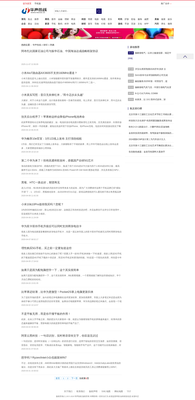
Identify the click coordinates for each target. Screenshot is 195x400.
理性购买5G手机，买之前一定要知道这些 (46, 248)
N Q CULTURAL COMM (146, 93)
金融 (60, 19)
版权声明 (93, 391)
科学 (67, 24)
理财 (67, 19)
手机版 (37, 3)
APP (146, 24)
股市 (53, 19)
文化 (140, 24)
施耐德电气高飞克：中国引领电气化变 (153, 87)
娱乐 (170, 19)
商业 (73, 19)
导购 (97, 24)
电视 (103, 19)
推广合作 (166, 4)
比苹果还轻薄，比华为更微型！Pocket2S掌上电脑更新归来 (57, 291)
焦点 (30, 19)
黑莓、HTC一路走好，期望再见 (40, 182)
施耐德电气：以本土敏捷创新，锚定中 (153, 53)
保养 (110, 24)
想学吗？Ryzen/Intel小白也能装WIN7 (44, 357)
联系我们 (80, 391)
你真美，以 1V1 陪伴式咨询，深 (150, 99)
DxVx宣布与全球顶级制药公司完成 (151, 75)
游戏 (120, 24)
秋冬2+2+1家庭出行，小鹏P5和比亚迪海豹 (149, 127)
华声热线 (37, 45)
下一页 (74, 378)
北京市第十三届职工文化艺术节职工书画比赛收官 (152, 114)
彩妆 (133, 19)
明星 (90, 19)
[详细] (130, 58)
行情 (103, 24)
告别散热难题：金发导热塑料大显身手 (147, 152)
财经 (84, 24)
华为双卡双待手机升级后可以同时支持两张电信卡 (51, 226)
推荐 (36, 19)
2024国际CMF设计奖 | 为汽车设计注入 (147, 139)
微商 (170, 24)
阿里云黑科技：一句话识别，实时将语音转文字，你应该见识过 (59, 335)
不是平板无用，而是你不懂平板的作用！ (46, 313)
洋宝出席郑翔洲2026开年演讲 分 (150, 69)
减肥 (146, 19)
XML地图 (105, 391)
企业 (23, 24)
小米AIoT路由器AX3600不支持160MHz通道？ (49, 72)
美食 (157, 19)
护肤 (127, 19)
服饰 (140, 19)
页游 (133, 24)
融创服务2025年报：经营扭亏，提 (151, 81)
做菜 (163, 19)
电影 (97, 19)
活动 (36, 24)
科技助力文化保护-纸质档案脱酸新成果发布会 (150, 120)
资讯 (23, 19)
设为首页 (27, 3)
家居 (47, 24)
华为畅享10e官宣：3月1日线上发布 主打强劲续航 (51, 138)
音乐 (110, 19)
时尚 (120, 19)
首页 (58, 378)
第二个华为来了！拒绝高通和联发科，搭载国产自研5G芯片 (57, 160)
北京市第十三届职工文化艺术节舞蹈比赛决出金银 (152, 145)
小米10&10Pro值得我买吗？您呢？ (42, 204)
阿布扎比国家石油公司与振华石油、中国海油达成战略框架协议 (59, 51)
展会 (30, 24)
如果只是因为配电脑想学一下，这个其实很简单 (50, 270)
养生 (163, 24)
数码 (60, 24)
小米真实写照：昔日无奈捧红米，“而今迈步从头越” (52, 94)
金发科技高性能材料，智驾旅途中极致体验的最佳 (152, 133)
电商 (73, 24)
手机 (53, 24)
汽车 (157, 24)
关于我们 (68, 391)
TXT (129, 391)
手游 (127, 24)
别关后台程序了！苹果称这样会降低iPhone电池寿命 (53, 116)
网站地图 (118, 391)
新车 (90, 24)
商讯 (47, 19)
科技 (84, 19)
